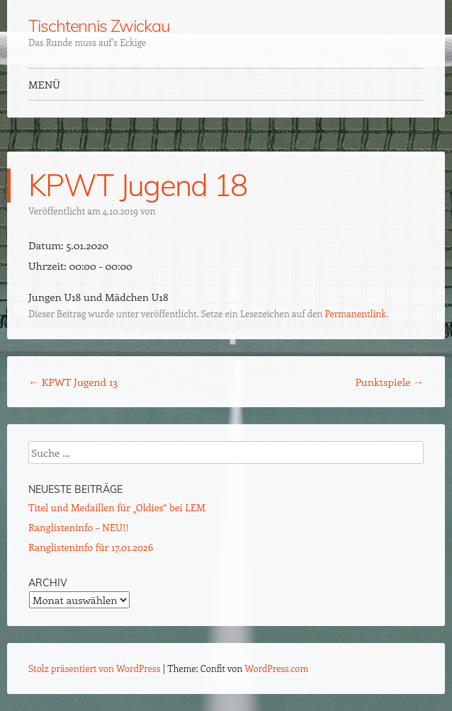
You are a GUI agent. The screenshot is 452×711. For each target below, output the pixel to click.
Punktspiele (389, 382)
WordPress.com (277, 668)
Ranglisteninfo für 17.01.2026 (90, 547)
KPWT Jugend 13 (73, 382)
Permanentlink (355, 313)
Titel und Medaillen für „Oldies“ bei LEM (116, 507)
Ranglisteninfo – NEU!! (78, 527)
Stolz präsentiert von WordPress (94, 668)
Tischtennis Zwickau (98, 25)
